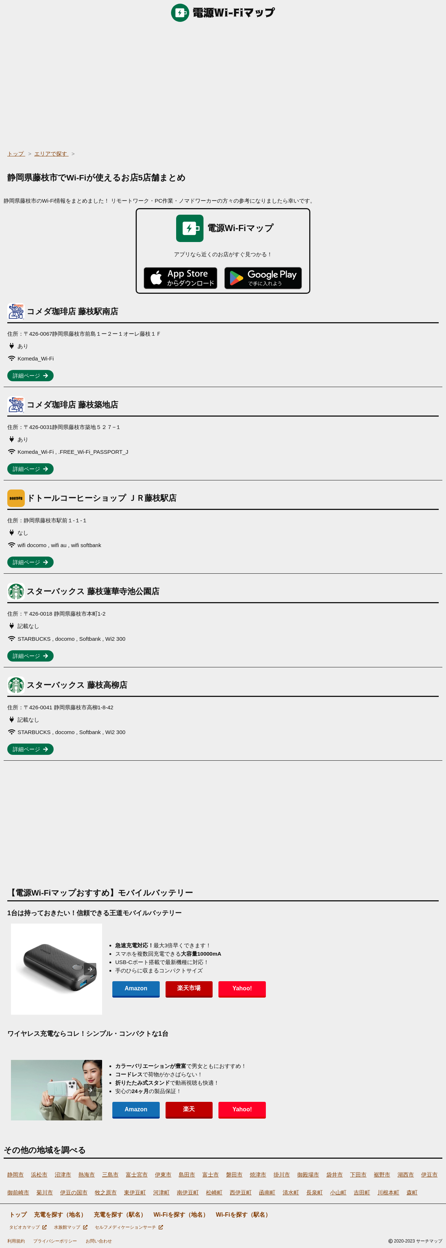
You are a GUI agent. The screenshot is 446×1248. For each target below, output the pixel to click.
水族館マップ (70, 1227)
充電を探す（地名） (60, 1215)
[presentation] (90, 969)
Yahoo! (233, 988)
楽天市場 (183, 988)
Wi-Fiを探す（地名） (181, 1215)
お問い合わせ (99, 1241)
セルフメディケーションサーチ (129, 1227)
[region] (223, 84)
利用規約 (16, 1241)
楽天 (184, 1109)
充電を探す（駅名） (120, 1215)
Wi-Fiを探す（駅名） (243, 1215)
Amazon (134, 988)
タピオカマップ (28, 1227)
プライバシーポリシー (55, 1241)
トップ (18, 1215)
